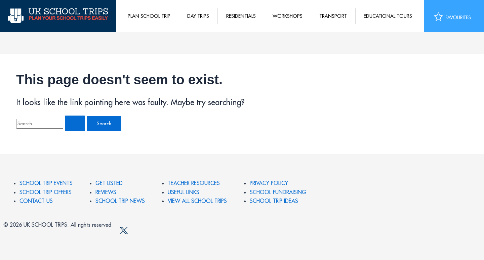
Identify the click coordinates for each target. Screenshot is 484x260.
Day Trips (198, 16)
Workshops (287, 16)
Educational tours (388, 16)
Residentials (241, 16)
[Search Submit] (75, 123)
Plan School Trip (149, 16)
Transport (333, 16)
